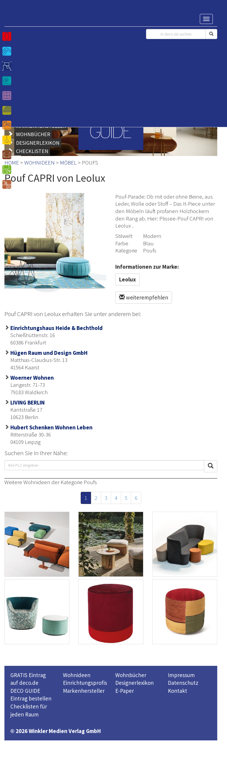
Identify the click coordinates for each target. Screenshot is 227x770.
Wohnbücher (130, 675)
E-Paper (124, 690)
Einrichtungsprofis (85, 682)
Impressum (181, 675)
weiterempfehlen (143, 297)
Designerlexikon (134, 682)
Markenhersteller (84, 690)
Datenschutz (183, 682)
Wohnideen (76, 675)
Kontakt (177, 690)
